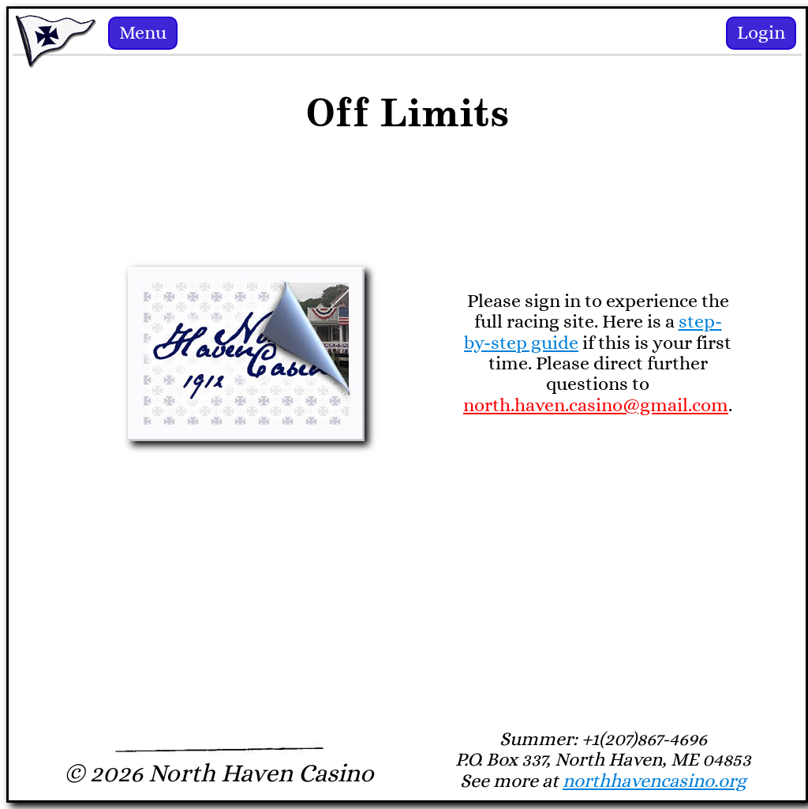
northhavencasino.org (654, 781)
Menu (142, 33)
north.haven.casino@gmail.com (595, 405)
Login (761, 33)
